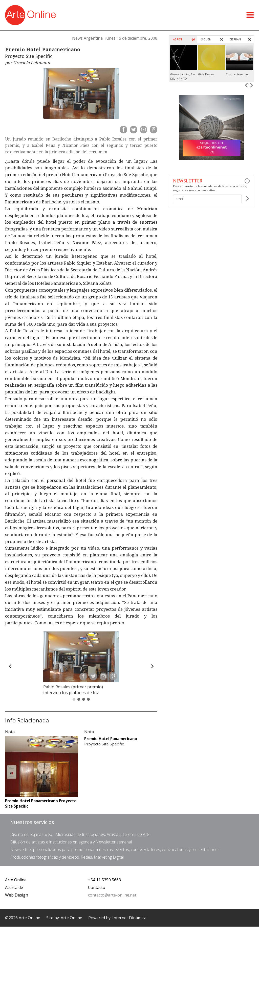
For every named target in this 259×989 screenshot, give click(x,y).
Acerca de (14, 887)
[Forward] (152, 666)
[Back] (10, 666)
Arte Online (16, 880)
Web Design (16, 895)
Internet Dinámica (129, 918)
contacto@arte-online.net (112, 895)
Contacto (96, 887)
